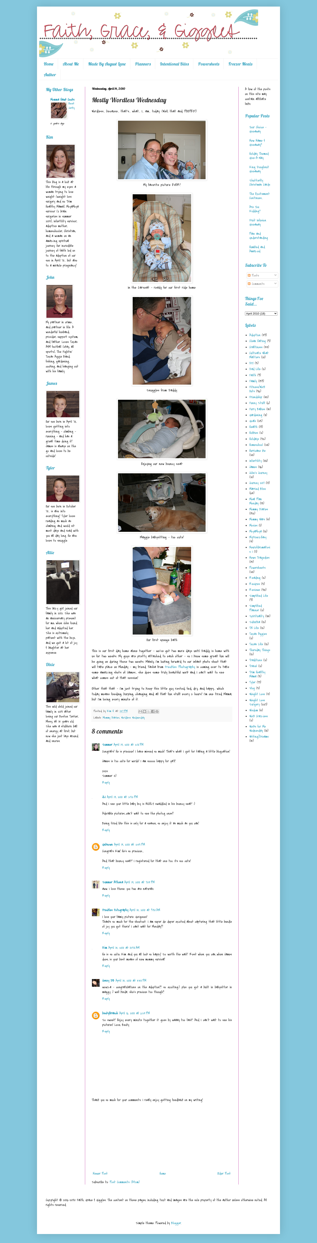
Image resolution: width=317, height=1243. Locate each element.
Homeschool (256, 444)
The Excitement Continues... (259, 195)
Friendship (255, 397)
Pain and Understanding (258, 235)
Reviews (254, 589)
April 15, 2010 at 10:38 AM (123, 947)
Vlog (252, 688)
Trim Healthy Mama (257, 674)
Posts (253, 275)
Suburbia (254, 622)
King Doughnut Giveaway (259, 169)
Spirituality (256, 616)
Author (50, 74)
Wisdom (253, 710)
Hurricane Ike (257, 450)
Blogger (176, 1223)
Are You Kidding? (255, 209)
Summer (107, 744)
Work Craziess (258, 716)
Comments (256, 283)
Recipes (254, 584)
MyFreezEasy (257, 537)
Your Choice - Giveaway (257, 129)
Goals (252, 421)
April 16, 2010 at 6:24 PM (134, 1013)
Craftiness (255, 347)
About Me (71, 64)
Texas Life (256, 644)
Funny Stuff (257, 403)
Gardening (255, 415)
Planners (143, 64)
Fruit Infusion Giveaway (257, 222)
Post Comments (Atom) (125, 1182)
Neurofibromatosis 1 (259, 549)
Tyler (252, 682)
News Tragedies (259, 557)
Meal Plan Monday (255, 501)
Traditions (255, 660)
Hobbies (253, 432)
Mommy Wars (257, 519)
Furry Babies (257, 409)
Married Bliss (257, 488)
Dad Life (255, 369)
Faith (252, 375)
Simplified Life (258, 595)
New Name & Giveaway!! (257, 142)
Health (253, 426)
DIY (251, 363)
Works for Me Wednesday (257, 728)
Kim (104, 947)
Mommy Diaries (111, 718)
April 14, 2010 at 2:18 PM (128, 744)
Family (253, 381)
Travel (253, 666)
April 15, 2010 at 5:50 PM (131, 980)
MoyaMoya (255, 531)
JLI (104, 797)
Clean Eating (257, 341)
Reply (106, 782)
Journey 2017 (256, 483)
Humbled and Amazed (257, 249)
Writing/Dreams (259, 736)
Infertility (255, 460)
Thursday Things (259, 650)
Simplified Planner (255, 607)
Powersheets (208, 64)
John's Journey (258, 472)
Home (48, 64)
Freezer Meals (240, 64)
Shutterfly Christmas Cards (259, 182)
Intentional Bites (174, 64)
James (253, 467)
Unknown (107, 844)
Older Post (224, 1173)
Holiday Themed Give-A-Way (259, 155)
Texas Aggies (258, 633)
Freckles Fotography (115, 910)
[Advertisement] (162, 1136)
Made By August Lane (107, 64)
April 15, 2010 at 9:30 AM (145, 910)
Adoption (255, 335)
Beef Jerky (71, 105)
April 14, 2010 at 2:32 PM (122, 797)
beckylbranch (110, 1013)
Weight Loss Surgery (257, 702)
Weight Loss (257, 694)
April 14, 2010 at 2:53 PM (129, 844)
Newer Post (100, 1173)
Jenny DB (108, 980)
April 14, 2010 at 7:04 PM (139, 882)
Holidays (254, 439)
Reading (255, 577)
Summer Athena (112, 882)
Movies (253, 525)
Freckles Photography (180, 667)
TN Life (254, 628)
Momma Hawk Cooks (62, 99)
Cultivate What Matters (259, 355)
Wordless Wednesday (132, 718)
